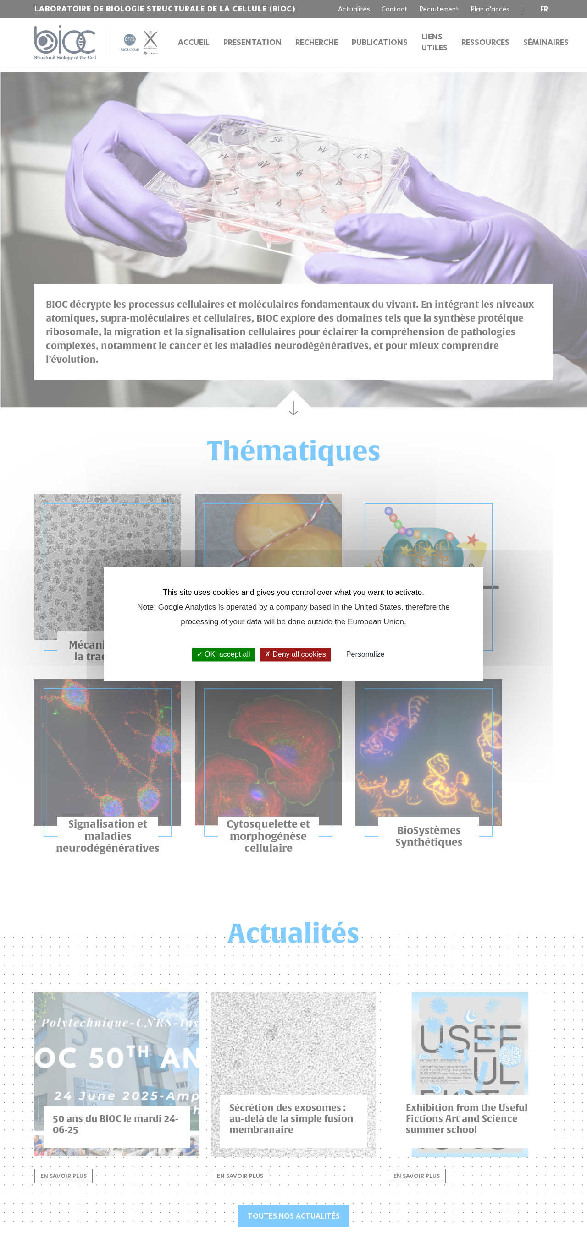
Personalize (365, 655)
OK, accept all (223, 655)
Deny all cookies (295, 655)
